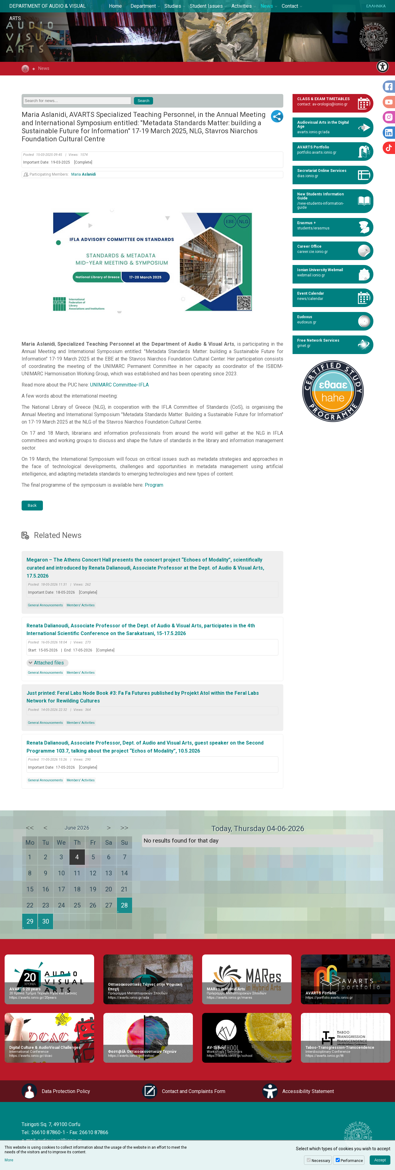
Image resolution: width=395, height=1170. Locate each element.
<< (30, 827)
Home (115, 6)
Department (143, 6)
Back (32, 505)
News (266, 6)
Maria (83, 175)
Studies (172, 6)
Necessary (321, 1161)
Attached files (49, 663)
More (9, 1160)
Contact (290, 6)
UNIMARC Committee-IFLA (119, 385)
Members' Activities (81, 605)
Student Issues (206, 6)
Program (154, 485)
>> (124, 827)
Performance (352, 1161)
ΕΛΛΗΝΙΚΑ (376, 6)
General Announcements (45, 605)
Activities (241, 6)
